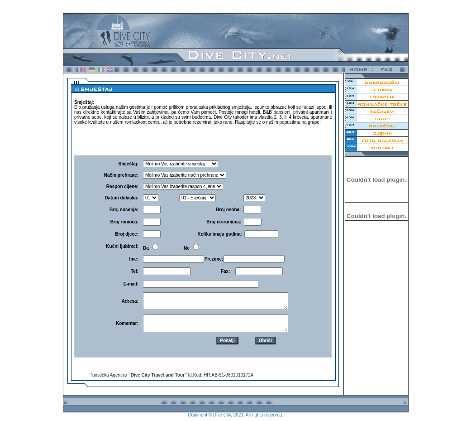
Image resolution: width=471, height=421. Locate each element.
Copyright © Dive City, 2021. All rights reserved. (235, 414)
